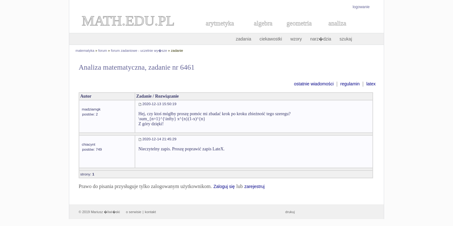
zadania (243, 38)
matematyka (85, 50)
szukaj (345, 38)
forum (102, 50)
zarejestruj (254, 186)
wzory (296, 38)
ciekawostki (271, 38)
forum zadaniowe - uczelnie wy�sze (139, 50)
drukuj (290, 212)
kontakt (150, 212)
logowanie (361, 7)
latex (371, 83)
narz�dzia (320, 38)
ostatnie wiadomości (313, 83)
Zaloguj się (224, 186)
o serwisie (133, 212)
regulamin (350, 83)
